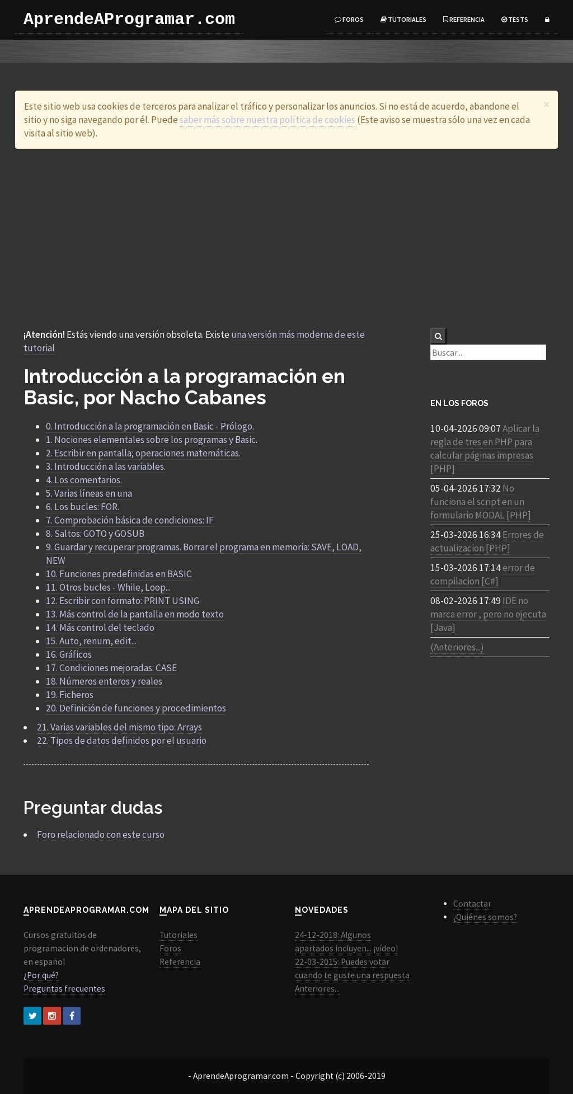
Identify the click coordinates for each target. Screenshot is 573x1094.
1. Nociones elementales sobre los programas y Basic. (151, 439)
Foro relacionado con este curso (101, 834)
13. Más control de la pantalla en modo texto (135, 614)
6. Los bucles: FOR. (82, 507)
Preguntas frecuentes (64, 988)
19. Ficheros (69, 695)
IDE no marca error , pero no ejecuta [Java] (488, 614)
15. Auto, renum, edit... (91, 641)
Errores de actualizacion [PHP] (487, 541)
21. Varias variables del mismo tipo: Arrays (119, 727)
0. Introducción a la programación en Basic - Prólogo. (150, 426)
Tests (514, 19)
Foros (349, 19)
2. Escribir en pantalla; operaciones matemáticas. (143, 453)
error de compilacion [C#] (482, 574)
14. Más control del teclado (100, 627)
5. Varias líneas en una (89, 493)
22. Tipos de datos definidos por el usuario (121, 740)
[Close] (546, 104)
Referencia (464, 19)
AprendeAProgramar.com (129, 19)
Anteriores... (317, 988)
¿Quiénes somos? (485, 917)
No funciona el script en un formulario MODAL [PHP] (480, 501)
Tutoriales (403, 19)
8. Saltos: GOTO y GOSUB (95, 533)
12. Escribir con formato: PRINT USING (122, 601)
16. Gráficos (69, 654)
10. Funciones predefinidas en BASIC (119, 574)
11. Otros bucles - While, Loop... (108, 587)
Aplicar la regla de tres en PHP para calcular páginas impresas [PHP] (484, 448)
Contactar (472, 903)
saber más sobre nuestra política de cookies (267, 120)
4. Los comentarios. (84, 480)
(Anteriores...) (457, 647)
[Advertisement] (286, 238)
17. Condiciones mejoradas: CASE (111, 668)
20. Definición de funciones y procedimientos (136, 708)
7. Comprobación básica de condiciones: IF (130, 520)
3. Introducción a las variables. (106, 466)
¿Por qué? (41, 975)
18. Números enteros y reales (104, 681)
